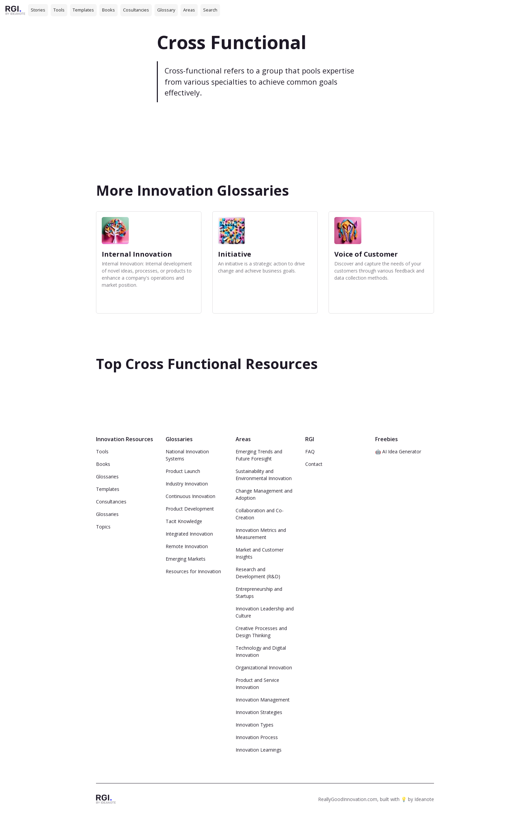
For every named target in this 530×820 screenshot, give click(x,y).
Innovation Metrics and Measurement (261, 533)
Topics (103, 526)
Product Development (190, 508)
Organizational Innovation (264, 667)
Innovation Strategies (259, 712)
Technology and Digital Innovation (261, 651)
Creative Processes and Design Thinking (261, 632)
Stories (38, 10)
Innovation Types (254, 724)
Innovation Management (263, 699)
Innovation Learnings (259, 750)
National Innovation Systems (187, 455)
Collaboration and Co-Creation (260, 514)
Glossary (166, 10)
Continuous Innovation (190, 496)
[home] (15, 10)
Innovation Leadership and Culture (265, 612)
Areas (189, 10)
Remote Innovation (187, 546)
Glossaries (107, 476)
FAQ (310, 451)
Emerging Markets (186, 559)
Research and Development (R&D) (258, 573)
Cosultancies (136, 10)
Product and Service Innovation (257, 683)
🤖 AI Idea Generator (398, 451)
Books (108, 10)
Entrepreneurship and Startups (259, 592)
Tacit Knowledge (184, 521)
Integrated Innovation (189, 534)
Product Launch (183, 471)
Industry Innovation (187, 483)
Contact (313, 464)
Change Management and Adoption (264, 494)
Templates (83, 10)
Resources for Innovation (193, 571)
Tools (59, 10)
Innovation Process (257, 737)
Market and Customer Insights (260, 553)
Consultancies (111, 501)
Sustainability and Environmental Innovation (264, 474)
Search (210, 10)
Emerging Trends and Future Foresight (259, 455)
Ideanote (424, 799)
